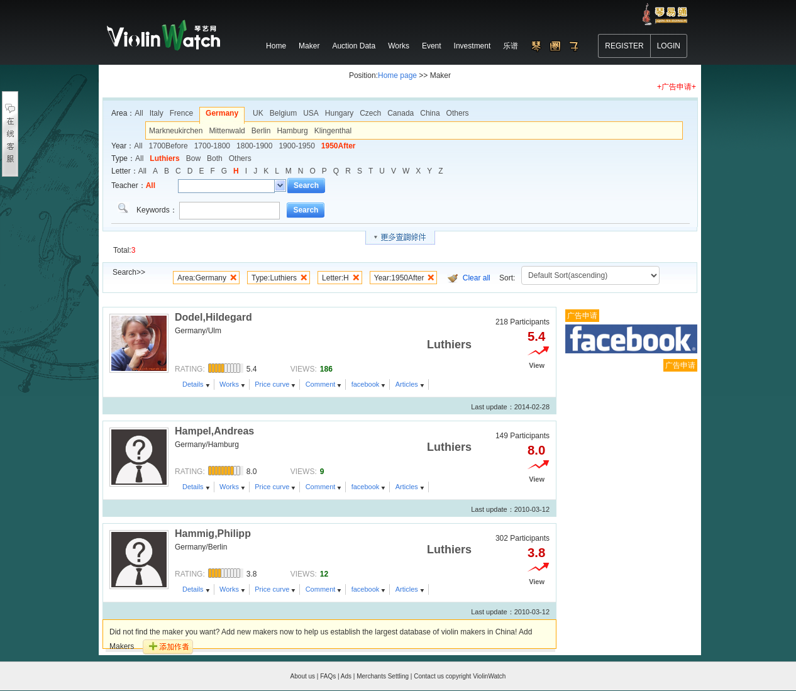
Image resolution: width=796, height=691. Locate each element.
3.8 (536, 553)
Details (193, 384)
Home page (397, 75)
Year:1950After (399, 278)
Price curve (272, 384)
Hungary (339, 113)
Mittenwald (227, 130)
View (536, 365)
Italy (156, 113)
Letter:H (335, 278)
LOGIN (668, 45)
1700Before (168, 145)
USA (311, 113)
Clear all (476, 278)
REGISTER (624, 45)
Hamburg (292, 130)
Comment (321, 384)
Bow (193, 158)
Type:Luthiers (274, 278)
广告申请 (582, 315)
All (139, 113)
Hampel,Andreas (214, 431)
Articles (406, 384)
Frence (181, 113)
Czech (370, 113)
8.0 (536, 450)
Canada (400, 113)
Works (229, 384)
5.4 (536, 336)
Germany (222, 113)
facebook (365, 384)
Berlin (261, 130)
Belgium (283, 113)
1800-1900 (254, 145)
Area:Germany (201, 278)
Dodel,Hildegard (213, 317)
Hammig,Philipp (213, 533)
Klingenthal (332, 130)
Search (306, 185)
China (429, 113)
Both (215, 158)
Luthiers (164, 158)
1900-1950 (296, 145)
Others (457, 113)
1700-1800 (212, 145)
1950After (338, 145)
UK (258, 113)
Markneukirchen (175, 130)
